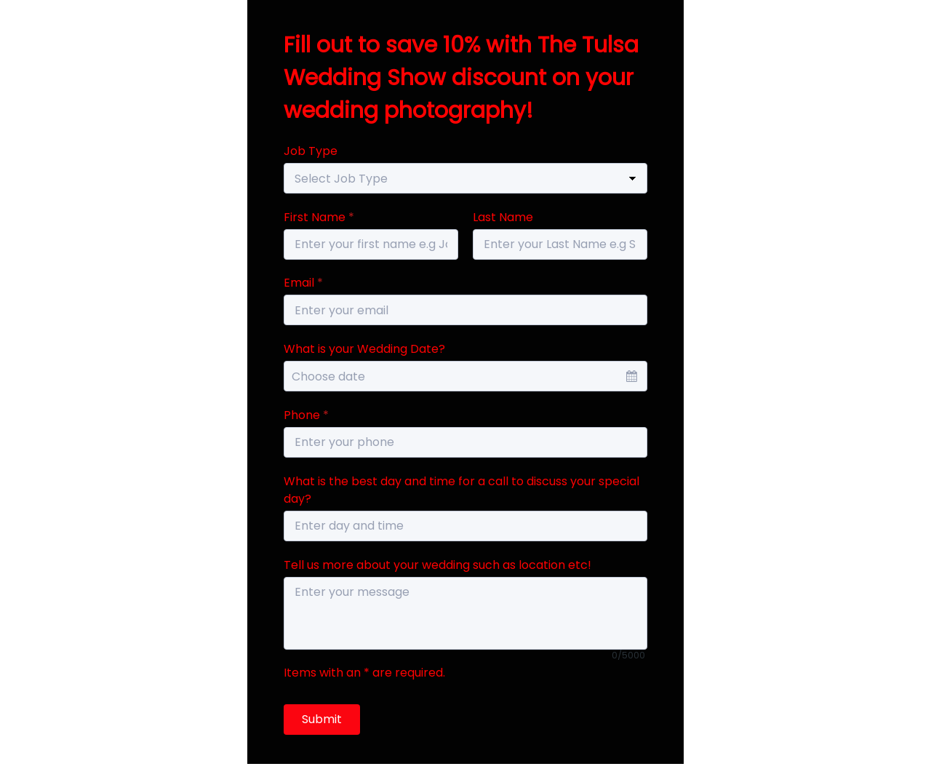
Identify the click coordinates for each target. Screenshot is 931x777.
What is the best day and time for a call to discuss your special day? (461, 490)
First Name (319, 217)
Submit (322, 719)
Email (303, 282)
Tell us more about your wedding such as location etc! (437, 565)
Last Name (503, 217)
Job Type (310, 151)
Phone (306, 415)
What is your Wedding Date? (364, 348)
